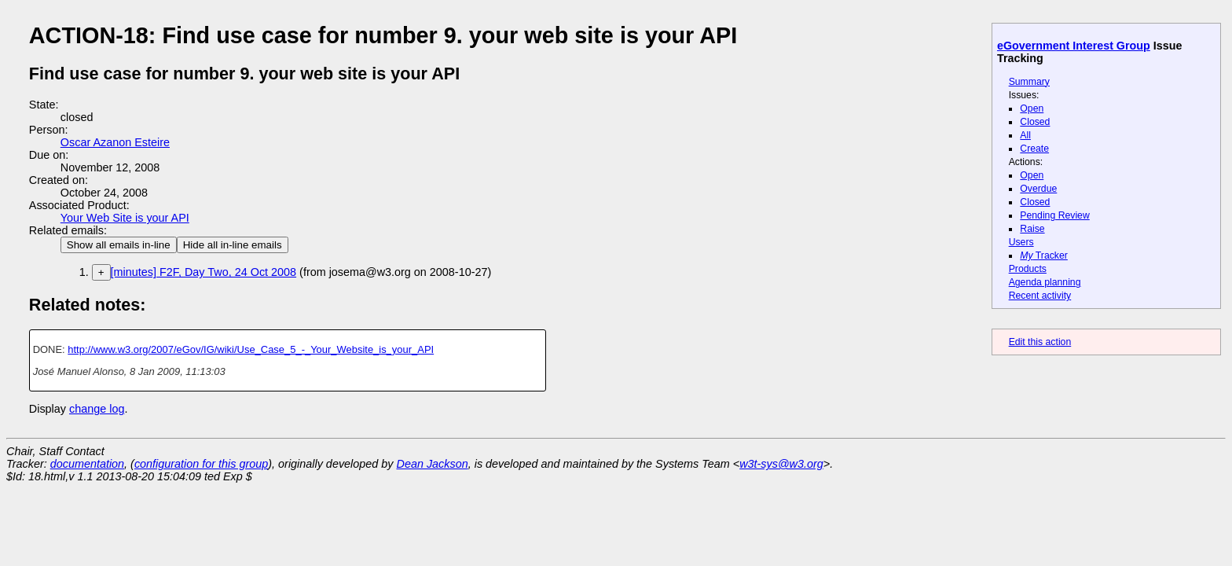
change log (96, 408)
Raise (1032, 228)
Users (1021, 242)
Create (1034, 148)
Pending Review (1054, 215)
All (1025, 135)
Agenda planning (1045, 282)
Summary (1029, 81)
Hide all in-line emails (232, 245)
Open (1031, 108)
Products (1028, 268)
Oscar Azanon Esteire (115, 142)
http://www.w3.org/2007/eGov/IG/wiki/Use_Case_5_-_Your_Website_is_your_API (251, 349)
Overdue (1038, 188)
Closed (1035, 121)
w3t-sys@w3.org (781, 464)
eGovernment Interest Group (1073, 45)
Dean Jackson (432, 464)
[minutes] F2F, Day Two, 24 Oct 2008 (204, 272)
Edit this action (1040, 341)
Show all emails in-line (118, 245)
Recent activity (1040, 295)
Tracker (1044, 255)
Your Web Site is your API (124, 217)
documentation (87, 464)
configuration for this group (201, 464)
